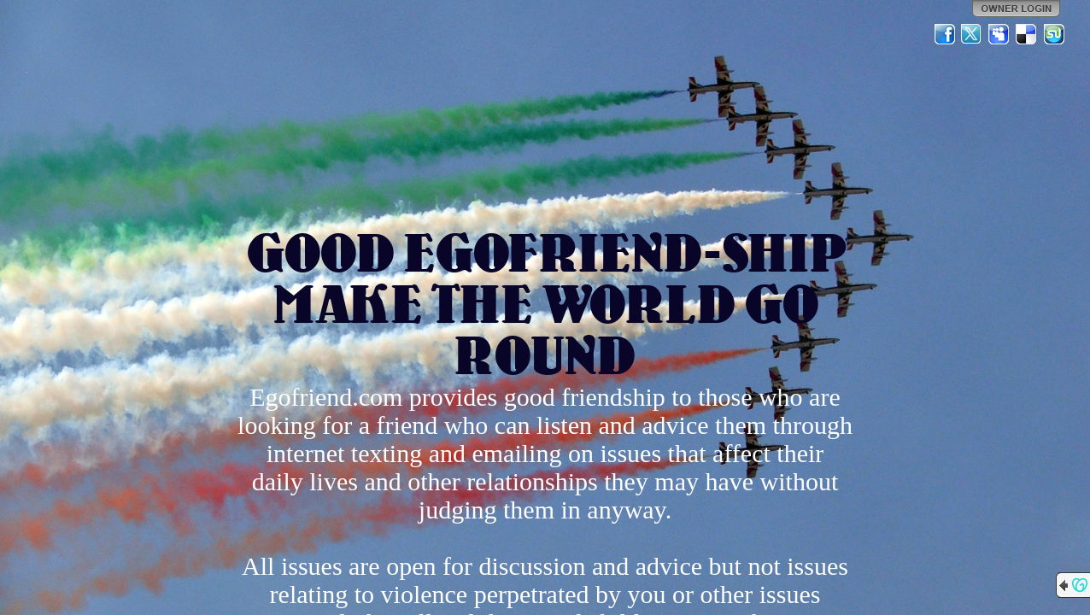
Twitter (972, 34)
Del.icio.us (1027, 34)
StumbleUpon (1054, 34)
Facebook (945, 34)
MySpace (999, 34)
